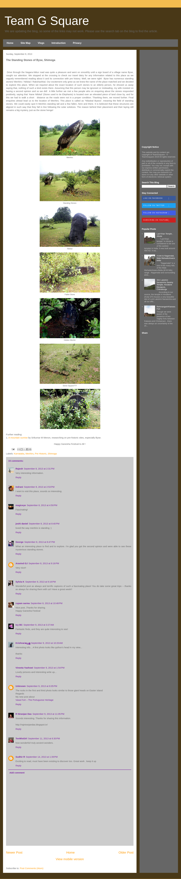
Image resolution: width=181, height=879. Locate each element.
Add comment (17, 772)
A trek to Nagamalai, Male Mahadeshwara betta (166, 258)
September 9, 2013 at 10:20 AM (47, 643)
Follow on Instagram (159, 213)
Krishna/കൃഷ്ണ (23, 643)
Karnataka (19, 453)
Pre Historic (41, 453)
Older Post (126, 852)
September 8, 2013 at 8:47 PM (39, 542)
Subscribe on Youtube (159, 220)
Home (10, 43)
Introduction (59, 43)
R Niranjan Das (24, 714)
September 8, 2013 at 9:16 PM (44, 563)
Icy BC (19, 624)
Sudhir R (20, 757)
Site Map (25, 43)
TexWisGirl (21, 738)
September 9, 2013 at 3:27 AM (39, 624)
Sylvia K (20, 581)
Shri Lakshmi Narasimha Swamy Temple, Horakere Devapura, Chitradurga (165, 284)
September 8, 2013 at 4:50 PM (42, 505)
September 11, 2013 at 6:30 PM (44, 738)
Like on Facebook (159, 198)
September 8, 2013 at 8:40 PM (44, 523)
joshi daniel (22, 523)
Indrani (19, 487)
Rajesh (19, 468)
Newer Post (14, 852)
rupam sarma (23, 603)
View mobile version (70, 859)
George (20, 542)
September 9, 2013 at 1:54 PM (49, 667)
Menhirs (29, 453)
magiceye (21, 505)
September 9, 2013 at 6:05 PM (42, 686)
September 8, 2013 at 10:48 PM (46, 603)
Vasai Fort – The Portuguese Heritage (34, 700)
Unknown (21, 686)
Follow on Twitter (159, 206)
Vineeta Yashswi (24, 667)
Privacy (77, 43)
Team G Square (47, 20)
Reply (18, 477)
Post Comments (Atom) (31, 868)
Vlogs (41, 43)
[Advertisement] (159, 97)
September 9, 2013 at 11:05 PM (48, 714)
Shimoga (52, 453)
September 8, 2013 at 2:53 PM (39, 487)
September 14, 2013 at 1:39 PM (42, 757)
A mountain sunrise (18, 437)
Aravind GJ (22, 563)
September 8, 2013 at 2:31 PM (39, 468)
